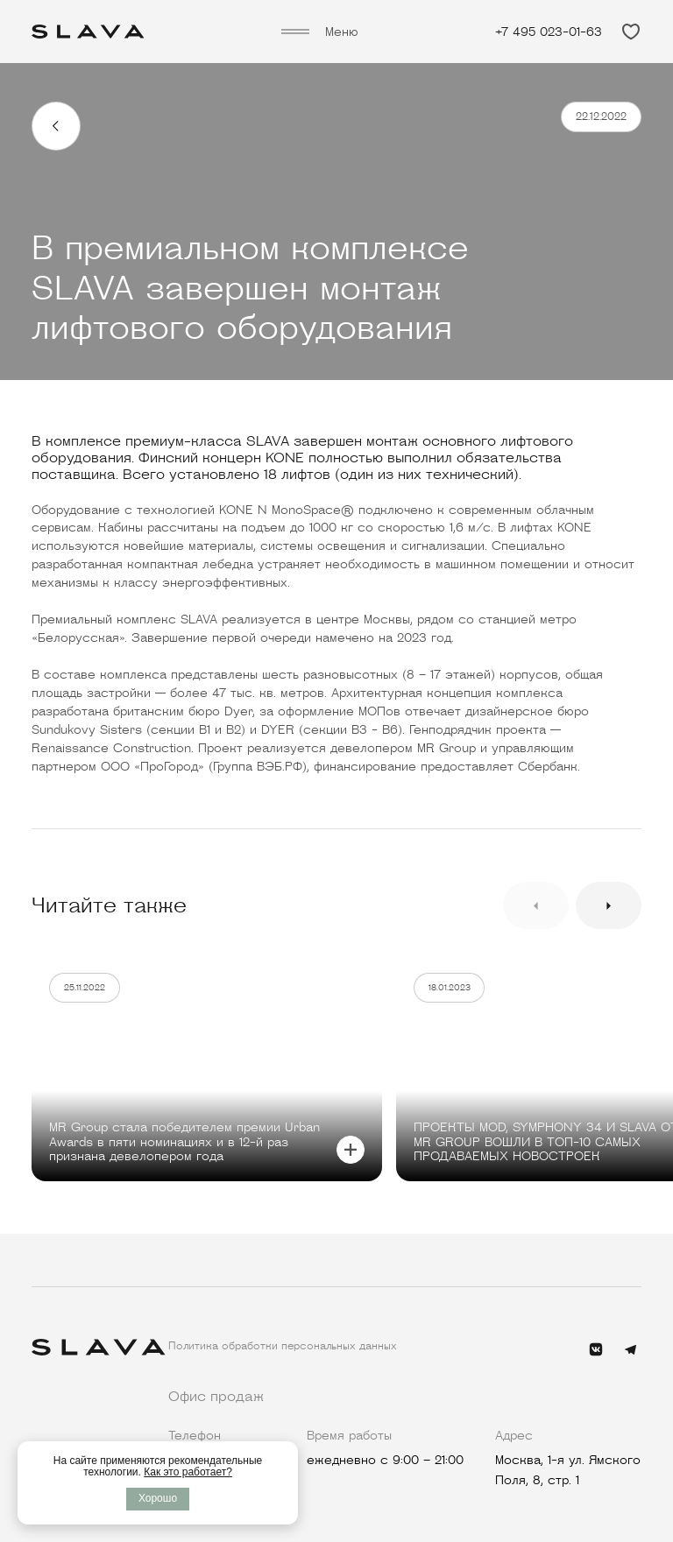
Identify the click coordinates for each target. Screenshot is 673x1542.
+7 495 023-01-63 (548, 32)
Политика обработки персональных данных (282, 1346)
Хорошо (157, 1498)
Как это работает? (188, 1472)
